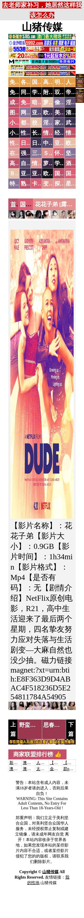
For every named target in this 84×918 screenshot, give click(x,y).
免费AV (19, 82)
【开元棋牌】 (62, 762)
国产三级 (31, 204)
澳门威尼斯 (33, 762)
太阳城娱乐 (46, 768)
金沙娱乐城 (60, 768)
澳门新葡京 (33, 768)
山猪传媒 (42, 27)
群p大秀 (70, 768)
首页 (16, 204)
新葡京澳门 (19, 762)
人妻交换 (44, 762)
